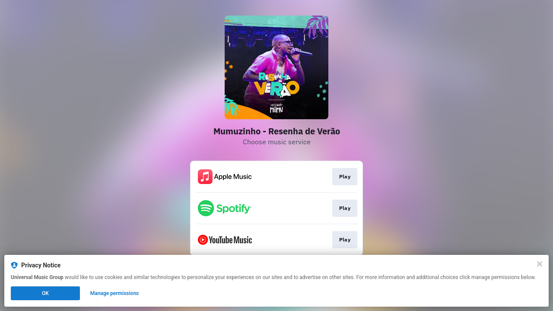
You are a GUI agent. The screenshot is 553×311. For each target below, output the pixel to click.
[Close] (540, 264)
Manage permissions (114, 293)
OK (45, 293)
